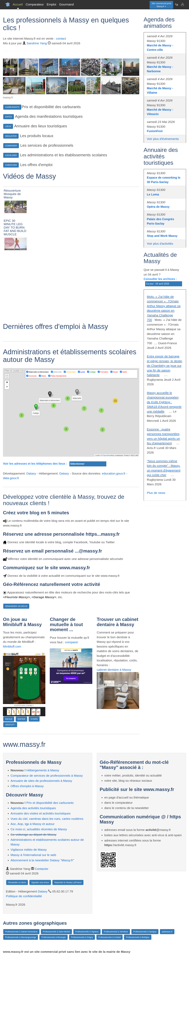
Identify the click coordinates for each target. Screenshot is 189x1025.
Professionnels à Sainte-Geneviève (21, 1000)
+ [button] (7, 451)
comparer (71, 710)
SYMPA (34, 787)
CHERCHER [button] (11, 165)
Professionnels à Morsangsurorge (20, 1005)
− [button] (7, 455)
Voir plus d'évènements (163, 138)
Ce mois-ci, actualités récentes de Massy (39, 897)
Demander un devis (17, 950)
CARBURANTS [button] (12, 107)
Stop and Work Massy (162, 235)
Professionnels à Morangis (53, 1005)
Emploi (51, 4)
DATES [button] (8, 117)
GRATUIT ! (10, 792)
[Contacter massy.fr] (182, 4)
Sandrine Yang (37, 43)
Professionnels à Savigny (145, 1000)
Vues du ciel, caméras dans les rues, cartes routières (47, 886)
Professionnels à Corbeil (109, 1005)
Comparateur (35, 4)
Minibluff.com (12, 714)
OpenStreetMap (108, 523)
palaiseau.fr (167, 1000)
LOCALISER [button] (11, 155)
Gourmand (66, 4)
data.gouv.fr (11, 546)
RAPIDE (21, 787)
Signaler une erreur (40, 950)
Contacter (41, 936)
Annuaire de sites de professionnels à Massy (41, 849)
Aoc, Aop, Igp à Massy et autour (33, 892)
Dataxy (31, 541)
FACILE (8, 787)
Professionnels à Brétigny (137, 1005)
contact (61, 38)
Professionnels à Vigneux (87, 1000)
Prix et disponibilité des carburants (50, 871)
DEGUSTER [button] (11, 136)
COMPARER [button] (11, 145)
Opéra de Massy (158, 206)
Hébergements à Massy (42, 838)
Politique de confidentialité (24, 964)
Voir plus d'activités (160, 243)
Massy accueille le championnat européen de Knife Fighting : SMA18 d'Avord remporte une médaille (164, 402)
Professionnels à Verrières (116, 1000)
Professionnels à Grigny (82, 1005)
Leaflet (97, 523)
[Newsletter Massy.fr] (176, 4)
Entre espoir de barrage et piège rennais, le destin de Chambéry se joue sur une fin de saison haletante (164, 366)
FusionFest (155, 131)
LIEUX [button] (8, 126)
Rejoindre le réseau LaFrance (68, 950)
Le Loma (153, 194)
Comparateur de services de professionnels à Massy (47, 843)
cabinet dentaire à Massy (114, 737)
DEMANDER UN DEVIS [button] (16, 674)
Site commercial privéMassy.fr (161, 5)
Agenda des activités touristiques (33, 876)
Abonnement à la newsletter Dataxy (42, 928)
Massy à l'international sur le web (33, 923)
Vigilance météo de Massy (29, 917)
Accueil (18, 4)
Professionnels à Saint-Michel (56, 1000)
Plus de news (156, 492)
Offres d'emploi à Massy (27, 854)
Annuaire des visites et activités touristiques (41, 881)
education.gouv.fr (114, 541)
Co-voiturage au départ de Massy (34, 902)
